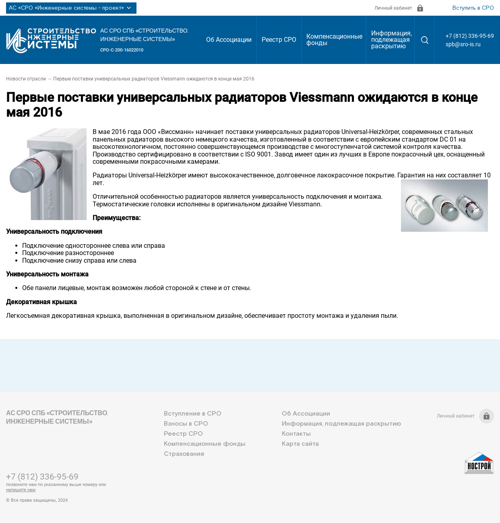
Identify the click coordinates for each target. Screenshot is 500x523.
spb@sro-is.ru (463, 44)
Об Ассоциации (229, 39)
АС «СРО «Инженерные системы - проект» (71, 8)
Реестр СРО (279, 39)
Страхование (184, 454)
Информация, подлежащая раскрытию (391, 39)
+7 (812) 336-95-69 (470, 36)
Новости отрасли (26, 79)
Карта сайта (300, 444)
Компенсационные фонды (334, 40)
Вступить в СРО (473, 8)
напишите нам (20, 489)
